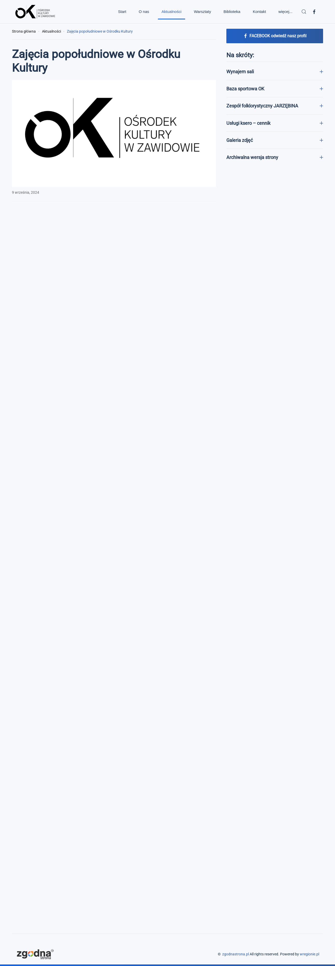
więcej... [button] (285, 11)
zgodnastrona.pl (235, 954)
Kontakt (259, 11)
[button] (303, 11)
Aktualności (172, 11)
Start (122, 11)
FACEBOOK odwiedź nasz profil (274, 36)
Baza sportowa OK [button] (274, 88)
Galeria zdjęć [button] (274, 140)
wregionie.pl (309, 954)
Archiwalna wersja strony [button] (274, 157)
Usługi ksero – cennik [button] (274, 123)
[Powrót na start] (35, 11)
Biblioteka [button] (232, 11)
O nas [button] (144, 11)
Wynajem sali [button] (274, 71)
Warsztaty (202, 11)
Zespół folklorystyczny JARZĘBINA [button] (274, 105)
